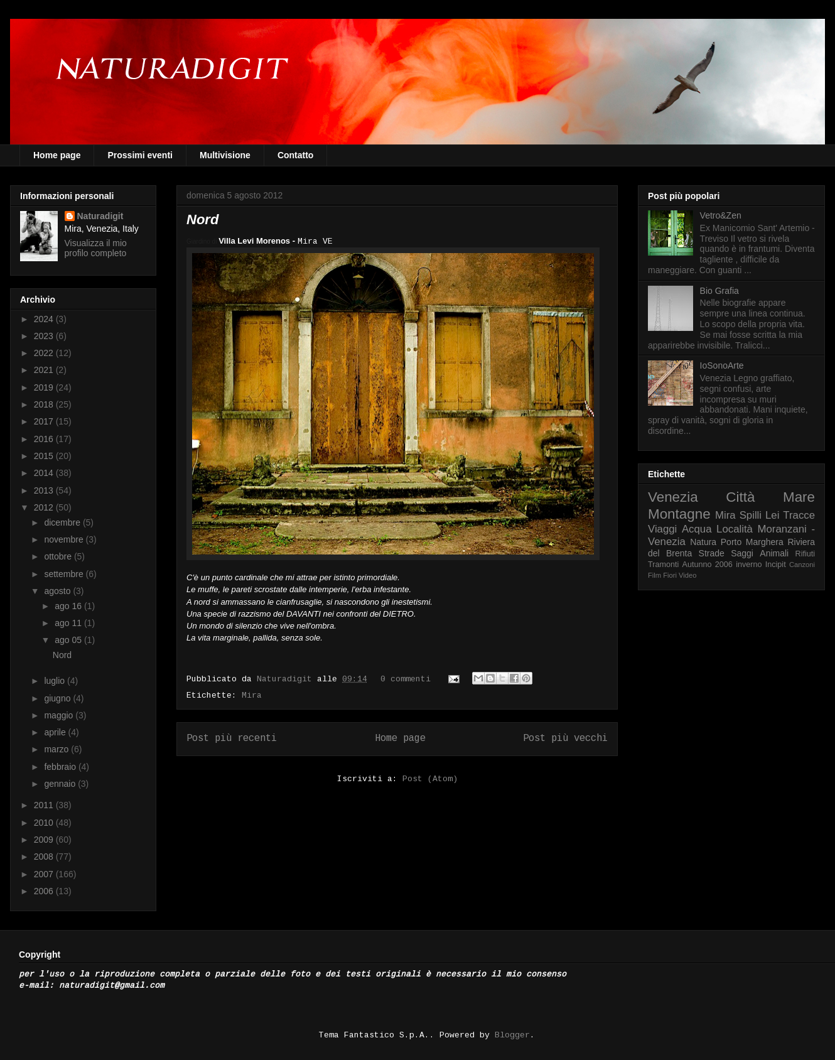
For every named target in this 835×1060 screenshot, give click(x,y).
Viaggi (662, 529)
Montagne (679, 514)
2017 (45, 421)
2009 (45, 840)
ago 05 (69, 640)
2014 (45, 473)
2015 (45, 456)
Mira (252, 695)
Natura (703, 542)
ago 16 (69, 606)
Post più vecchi (565, 738)
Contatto (295, 155)
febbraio (61, 767)
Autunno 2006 (707, 564)
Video (687, 575)
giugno (58, 698)
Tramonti (663, 564)
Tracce (799, 515)
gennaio (61, 784)
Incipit (775, 564)
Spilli (751, 515)
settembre (64, 574)
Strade (712, 553)
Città (740, 497)
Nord (202, 219)
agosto (58, 591)
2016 (45, 439)
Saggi (742, 553)
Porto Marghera (752, 542)
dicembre (63, 522)
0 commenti (405, 679)
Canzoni (802, 564)
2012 (45, 507)
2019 (45, 387)
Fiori (670, 575)
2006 (45, 891)
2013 (45, 490)
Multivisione (225, 155)
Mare (799, 497)
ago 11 (69, 623)
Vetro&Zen (720, 215)
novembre (64, 539)
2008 (45, 857)
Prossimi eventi (140, 155)
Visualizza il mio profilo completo (96, 248)
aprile (56, 732)
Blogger (512, 1035)
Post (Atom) (430, 779)
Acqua (697, 529)
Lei (772, 515)
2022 (45, 353)
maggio (59, 715)
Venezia (673, 497)
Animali (774, 553)
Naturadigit (287, 679)
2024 (45, 319)
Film (654, 575)
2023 (45, 336)
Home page (56, 155)
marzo (57, 749)
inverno (749, 564)
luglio (55, 681)
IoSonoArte (722, 365)
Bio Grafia (719, 291)
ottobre (58, 556)
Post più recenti (231, 738)
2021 (45, 370)
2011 (45, 805)
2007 (45, 874)
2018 (45, 404)
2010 (45, 823)
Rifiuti (805, 553)
